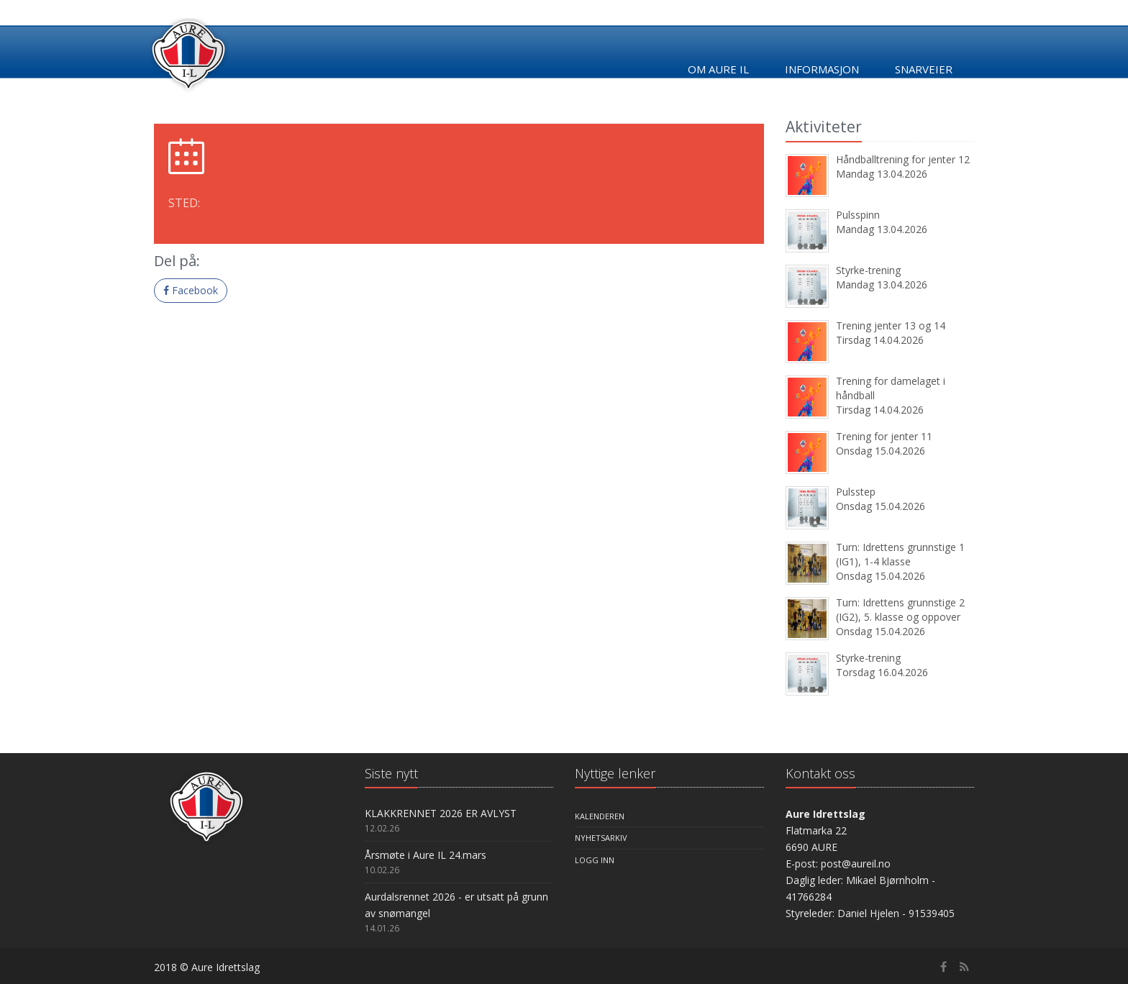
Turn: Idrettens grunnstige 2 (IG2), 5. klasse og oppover (900, 610)
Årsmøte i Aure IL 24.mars (425, 855)
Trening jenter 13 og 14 (890, 325)
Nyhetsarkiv (601, 837)
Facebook (190, 290)
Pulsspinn (858, 215)
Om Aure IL (718, 69)
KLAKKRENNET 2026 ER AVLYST (441, 813)
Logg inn (594, 860)
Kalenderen (599, 816)
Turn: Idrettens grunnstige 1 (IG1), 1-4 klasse (900, 554)
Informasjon (822, 69)
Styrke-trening (868, 270)
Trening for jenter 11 (884, 436)
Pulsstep (855, 491)
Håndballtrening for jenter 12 (903, 159)
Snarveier (923, 69)
